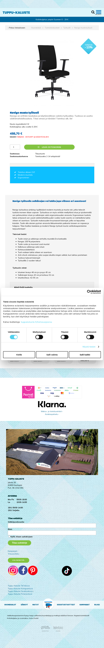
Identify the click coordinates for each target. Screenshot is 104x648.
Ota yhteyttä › (18, 560)
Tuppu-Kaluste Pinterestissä (20, 594)
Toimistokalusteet (52, 27)
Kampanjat (84, 604)
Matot (35, 604)
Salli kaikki (85, 355)
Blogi (97, 604)
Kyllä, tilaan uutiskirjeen (22, 536)
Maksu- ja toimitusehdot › (52, 411)
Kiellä (19, 355)
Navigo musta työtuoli (83, 27)
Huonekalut (36, 27)
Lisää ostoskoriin (49, 147)
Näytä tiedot (89, 346)
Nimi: (10, 529)
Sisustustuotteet (66, 604)
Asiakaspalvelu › (52, 414)
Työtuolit (66, 27)
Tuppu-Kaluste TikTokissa (19, 585)
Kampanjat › (13, 551)
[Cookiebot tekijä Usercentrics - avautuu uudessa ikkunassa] (89, 292)
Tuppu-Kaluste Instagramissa (20, 588)
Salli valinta (52, 355)
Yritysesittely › (14, 554)
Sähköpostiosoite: (16, 522)
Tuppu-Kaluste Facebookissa (20, 591)
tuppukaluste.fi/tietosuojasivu (36, 322)
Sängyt (24, 604)
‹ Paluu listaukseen (16, 27)
